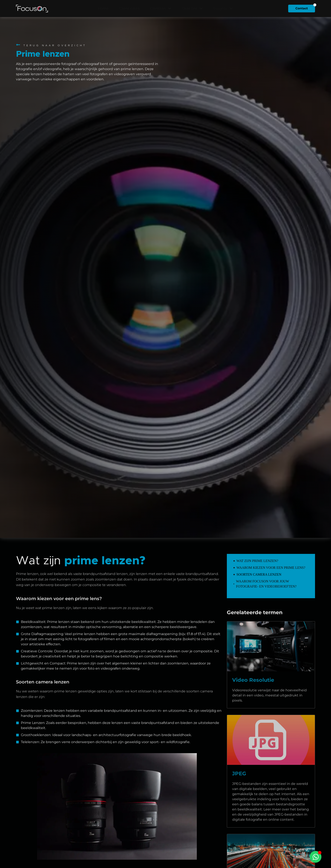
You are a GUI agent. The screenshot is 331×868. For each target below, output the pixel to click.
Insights (223, 8)
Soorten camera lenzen (258, 574)
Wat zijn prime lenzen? (257, 561)
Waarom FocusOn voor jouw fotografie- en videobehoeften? (266, 583)
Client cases (129, 8)
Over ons (192, 8)
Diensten (160, 8)
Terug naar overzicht (54, 45)
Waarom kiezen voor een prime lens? (270, 567)
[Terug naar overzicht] (18, 45)
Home (103, 8)
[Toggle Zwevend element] (315, 857)
